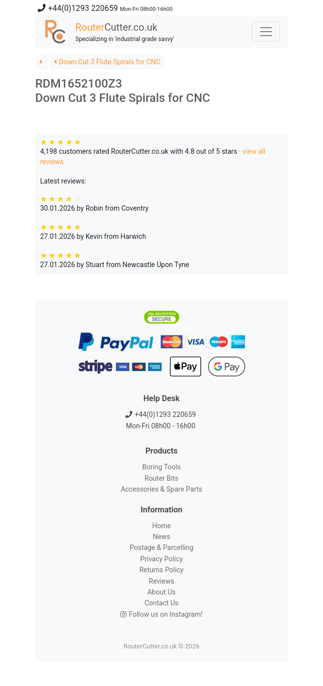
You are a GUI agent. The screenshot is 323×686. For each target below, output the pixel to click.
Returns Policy (161, 570)
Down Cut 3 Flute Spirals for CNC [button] (107, 62)
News (161, 537)
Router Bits (161, 478)
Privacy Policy (161, 559)
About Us (161, 592)
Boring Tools (161, 467)
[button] (41, 62)
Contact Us (162, 603)
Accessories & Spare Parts (162, 489)
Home (161, 526)
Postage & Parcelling (162, 547)
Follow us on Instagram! (161, 614)
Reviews (161, 581)
